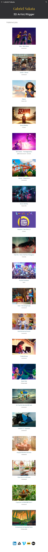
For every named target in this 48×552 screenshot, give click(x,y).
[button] (1, 2)
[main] (24, 11)
